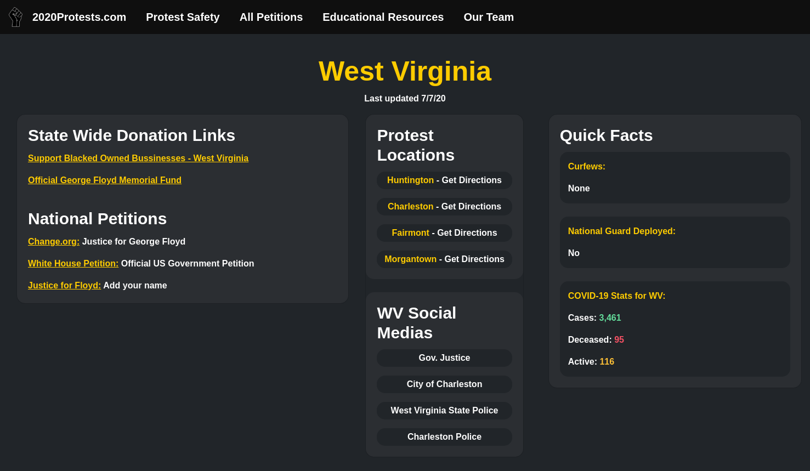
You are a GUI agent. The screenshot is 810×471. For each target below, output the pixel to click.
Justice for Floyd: (64, 285)
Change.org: (54, 241)
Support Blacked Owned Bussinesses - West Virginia (138, 158)
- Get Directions (469, 180)
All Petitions (271, 17)
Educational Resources (383, 17)
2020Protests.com (79, 17)
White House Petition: (73, 263)
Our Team (488, 17)
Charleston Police (444, 436)
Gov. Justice (445, 357)
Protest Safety (183, 17)
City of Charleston (445, 384)
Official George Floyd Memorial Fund (105, 180)
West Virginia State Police (445, 410)
